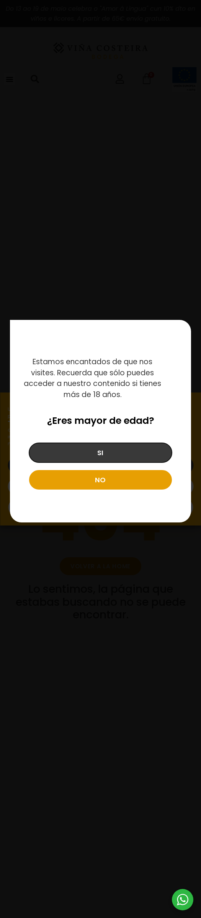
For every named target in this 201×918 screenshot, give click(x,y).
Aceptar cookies (100, 465)
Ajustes (100, 507)
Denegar (100, 486)
